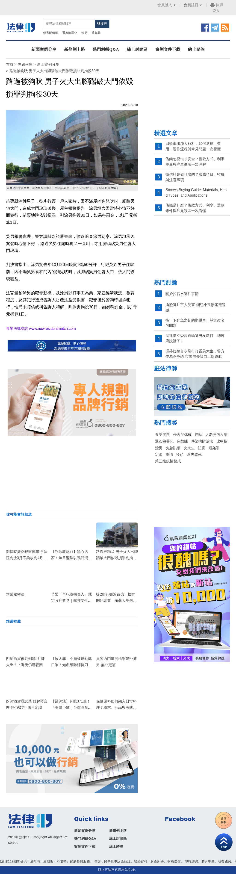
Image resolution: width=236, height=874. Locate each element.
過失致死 (194, 454)
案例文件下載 (167, 49)
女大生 (189, 448)
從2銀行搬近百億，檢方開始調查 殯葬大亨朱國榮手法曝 (116, 600)
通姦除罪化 (69, 33)
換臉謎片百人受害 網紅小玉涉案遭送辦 (195, 307)
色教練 (182, 441)
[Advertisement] (72, 473)
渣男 (84, 33)
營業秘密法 (15, 594)
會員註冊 (193, 5)
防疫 (201, 448)
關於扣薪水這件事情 (182, 294)
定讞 (158, 454)
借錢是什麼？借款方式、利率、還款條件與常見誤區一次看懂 (194, 208)
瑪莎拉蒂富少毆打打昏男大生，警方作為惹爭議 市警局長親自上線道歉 (194, 354)
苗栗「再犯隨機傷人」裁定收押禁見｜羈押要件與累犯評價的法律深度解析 (71, 600)
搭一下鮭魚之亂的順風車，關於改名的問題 (194, 323)
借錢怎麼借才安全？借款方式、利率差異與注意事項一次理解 (194, 161)
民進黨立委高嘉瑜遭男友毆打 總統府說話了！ (194, 338)
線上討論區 (137, 49)
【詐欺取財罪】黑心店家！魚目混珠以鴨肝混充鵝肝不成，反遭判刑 (71, 558)
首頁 (9, 64)
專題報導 (25, 64)
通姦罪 (95, 33)
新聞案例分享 (43, 49)
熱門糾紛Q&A (106, 49)
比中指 (221, 441)
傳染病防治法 (202, 441)
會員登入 (167, 5)
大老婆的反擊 (216, 435)
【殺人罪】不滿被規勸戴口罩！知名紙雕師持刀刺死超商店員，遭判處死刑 (71, 665)
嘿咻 (198, 435)
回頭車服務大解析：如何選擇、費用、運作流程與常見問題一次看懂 (193, 146)
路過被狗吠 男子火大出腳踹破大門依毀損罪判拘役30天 (117, 558)
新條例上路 (74, 49)
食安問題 (162, 435)
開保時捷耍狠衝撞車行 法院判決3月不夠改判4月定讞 (26, 558)
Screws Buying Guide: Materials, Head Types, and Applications (196, 192)
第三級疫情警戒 (168, 461)
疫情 (169, 454)
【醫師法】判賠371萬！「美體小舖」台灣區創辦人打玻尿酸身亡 (71, 707)
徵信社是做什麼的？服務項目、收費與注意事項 (194, 177)
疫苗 (180, 454)
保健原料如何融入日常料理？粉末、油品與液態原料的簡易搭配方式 (116, 707)
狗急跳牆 (173, 448)
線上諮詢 (196, 49)
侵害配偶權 (50, 33)
